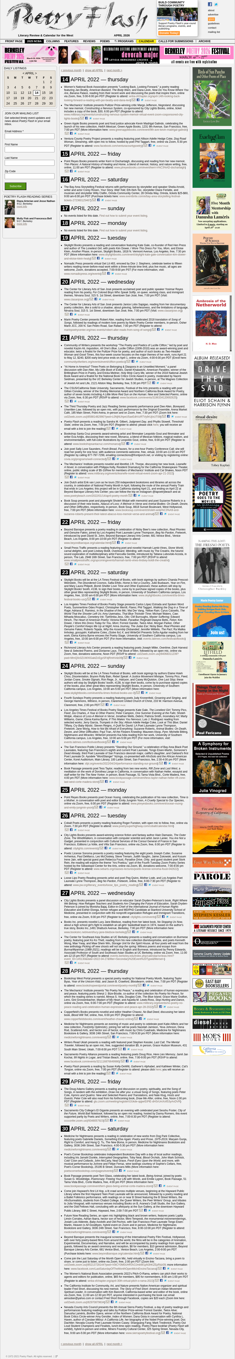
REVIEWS (89, 41)
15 (44, 92)
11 (15, 92)
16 (51, 92)
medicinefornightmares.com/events (85, 1037)
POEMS (105, 41)
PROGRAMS (124, 41)
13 (29, 92)
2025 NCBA (34, 41)
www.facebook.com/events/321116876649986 (91, 1061)
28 (36, 103)
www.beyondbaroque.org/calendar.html (87, 542)
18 (15, 98)
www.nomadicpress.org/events (82, 273)
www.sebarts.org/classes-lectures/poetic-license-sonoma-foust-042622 (136, 869)
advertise (213, 14)
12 (22, 92)
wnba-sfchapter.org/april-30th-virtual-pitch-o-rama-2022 (120, 1280)
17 (8, 98)
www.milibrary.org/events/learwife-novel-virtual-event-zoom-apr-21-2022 (130, 473)
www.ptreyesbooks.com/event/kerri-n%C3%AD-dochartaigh (149, 167)
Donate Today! (169, 33)
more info (22, 206)
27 (29, 103)
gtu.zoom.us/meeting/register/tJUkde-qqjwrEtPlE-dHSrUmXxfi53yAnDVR (137, 1101)
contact (212, 27)
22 (44, 98)
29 (44, 103)
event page (151, 100)
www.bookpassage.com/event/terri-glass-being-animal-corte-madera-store (108, 1186)
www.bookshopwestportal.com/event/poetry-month (106, 985)
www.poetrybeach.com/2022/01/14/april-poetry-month (96, 495)
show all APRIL (94, 70)
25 (15, 103)
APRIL (29, 73)
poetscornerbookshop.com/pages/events (88, 1171)
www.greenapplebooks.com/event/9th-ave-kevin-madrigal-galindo (148, 129)
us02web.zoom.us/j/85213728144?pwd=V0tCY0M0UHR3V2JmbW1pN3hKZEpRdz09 (115, 1264)
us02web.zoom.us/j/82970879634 (84, 1302)
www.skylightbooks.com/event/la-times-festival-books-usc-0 (99, 693)
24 (8, 103)
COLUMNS (53, 41)
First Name (11, 144)
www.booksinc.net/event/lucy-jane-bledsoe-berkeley (95, 932)
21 (36, 98)
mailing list (214, 32)
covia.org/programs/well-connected (85, 459)
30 (51, 103)
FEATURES (71, 41)
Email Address (14, 131)
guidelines (214, 23)
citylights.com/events (85, 848)
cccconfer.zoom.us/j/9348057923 (83, 1120)
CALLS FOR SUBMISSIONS (175, 41)
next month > (114, 70)
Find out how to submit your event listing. (123, 215)
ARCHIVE (205, 41)
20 (29, 98)
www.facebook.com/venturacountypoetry (118, 145)
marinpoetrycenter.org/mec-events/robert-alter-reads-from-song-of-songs (107, 329)
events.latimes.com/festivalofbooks (164, 638)
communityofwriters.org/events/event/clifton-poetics (94, 361)
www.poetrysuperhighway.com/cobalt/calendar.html (143, 826)
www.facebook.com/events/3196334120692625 (148, 397)
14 (36, 92)
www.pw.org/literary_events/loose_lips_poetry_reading (105, 885)
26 (22, 103)
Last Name (11, 158)
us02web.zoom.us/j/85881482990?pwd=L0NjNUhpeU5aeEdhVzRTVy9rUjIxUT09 (112, 416)
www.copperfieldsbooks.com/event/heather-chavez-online (98, 1019)
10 (8, 92)
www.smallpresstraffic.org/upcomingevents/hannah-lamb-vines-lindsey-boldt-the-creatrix (116, 560)
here (155, 424)
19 (22, 98)
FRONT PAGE (14, 41)
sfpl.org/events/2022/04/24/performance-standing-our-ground (121, 763)
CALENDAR (146, 41)
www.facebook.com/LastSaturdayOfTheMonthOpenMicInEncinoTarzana (113, 1268)
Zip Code (10, 171)
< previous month (71, 70)
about (211, 10)
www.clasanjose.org (76, 299)
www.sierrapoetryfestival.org (142, 1333)
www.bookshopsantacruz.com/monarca (96, 444)
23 (51, 98)
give (211, 19)
